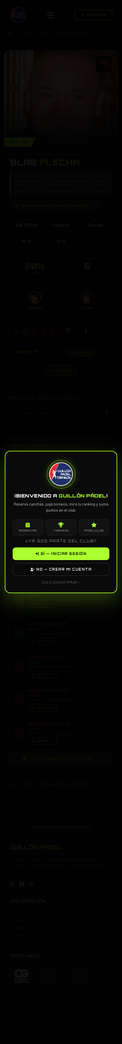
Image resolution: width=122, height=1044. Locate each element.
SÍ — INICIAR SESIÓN (61, 554)
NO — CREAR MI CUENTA (61, 569)
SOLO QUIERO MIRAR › (61, 582)
